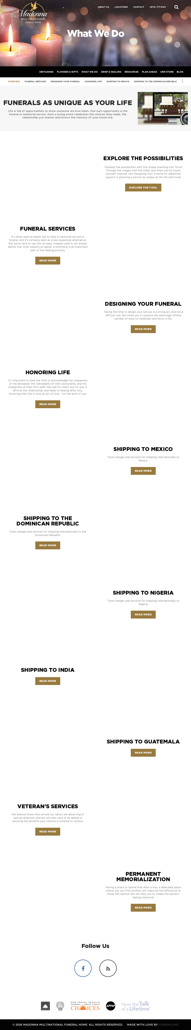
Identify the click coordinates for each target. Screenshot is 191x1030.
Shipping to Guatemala (143, 741)
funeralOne (168, 1024)
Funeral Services (35, 81)
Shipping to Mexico (117, 81)
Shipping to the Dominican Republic (155, 81)
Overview (14, 81)
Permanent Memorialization (143, 876)
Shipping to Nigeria (143, 593)
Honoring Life (93, 81)
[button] (176, 7)
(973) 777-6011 (158, 7)
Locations (121, 7)
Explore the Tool (143, 187)
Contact (138, 7)
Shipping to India (47, 670)
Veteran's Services (47, 806)
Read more (49, 259)
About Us (103, 7)
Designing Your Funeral (65, 81)
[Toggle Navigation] (182, 80)
